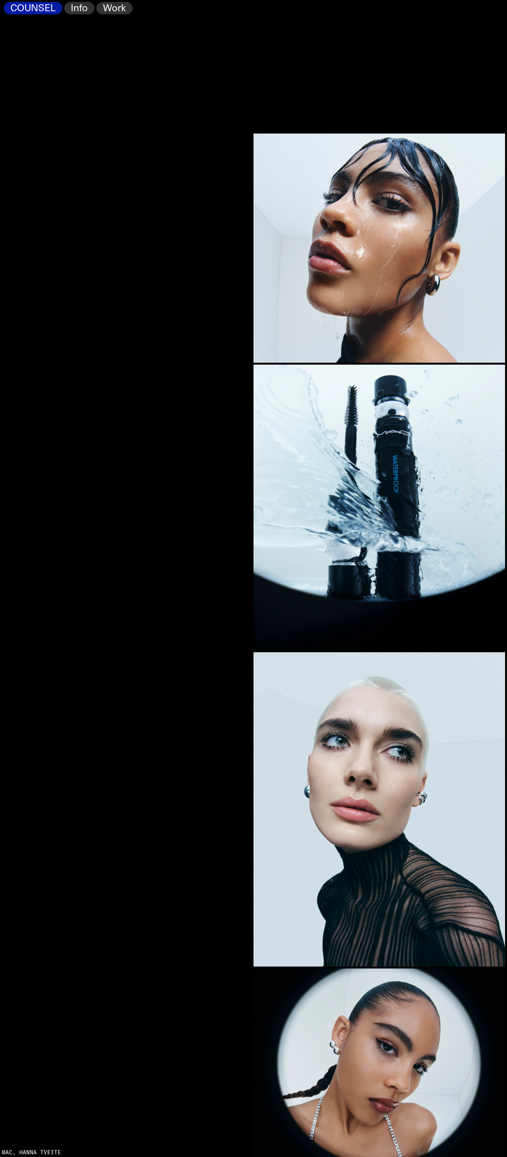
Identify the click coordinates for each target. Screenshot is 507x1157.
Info (79, 8)
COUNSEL (33, 8)
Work (114, 8)
